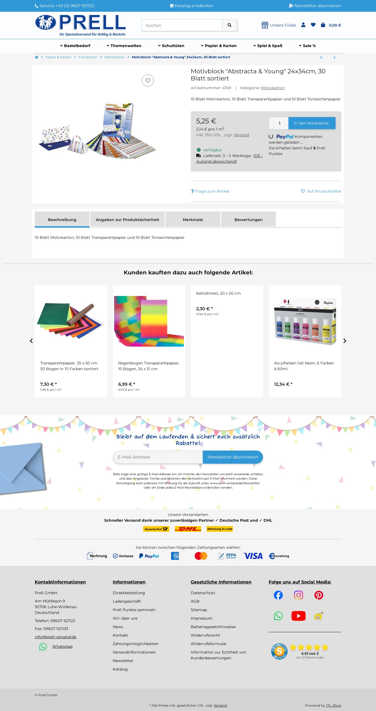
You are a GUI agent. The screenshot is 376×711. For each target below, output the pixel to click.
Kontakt (120, 635)
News (118, 626)
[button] (303, 25)
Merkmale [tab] (193, 219)
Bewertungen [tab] (249, 219)
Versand (241, 134)
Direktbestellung (129, 592)
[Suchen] (181, 25)
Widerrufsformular (209, 643)
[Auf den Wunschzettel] (148, 80)
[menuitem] (75, 46)
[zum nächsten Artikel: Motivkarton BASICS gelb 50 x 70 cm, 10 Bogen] (334, 58)
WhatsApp (62, 646)
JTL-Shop (333, 705)
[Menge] (279, 123)
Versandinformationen (134, 652)
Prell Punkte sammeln (134, 609)
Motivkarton (273, 87)
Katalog (120, 669)
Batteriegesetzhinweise (213, 626)
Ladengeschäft (127, 601)
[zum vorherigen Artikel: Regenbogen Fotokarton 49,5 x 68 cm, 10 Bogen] (321, 58)
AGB (195, 601)
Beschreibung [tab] (62, 219)
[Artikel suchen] (229, 25)
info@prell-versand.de (55, 636)
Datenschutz (203, 592)
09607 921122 (62, 620)
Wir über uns (125, 618)
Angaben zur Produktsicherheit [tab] (127, 219)
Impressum (202, 618)
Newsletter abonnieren (232, 457)
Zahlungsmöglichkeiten (135, 643)
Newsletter (123, 660)
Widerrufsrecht (205, 635)
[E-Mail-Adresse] (158, 457)
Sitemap (199, 609)
